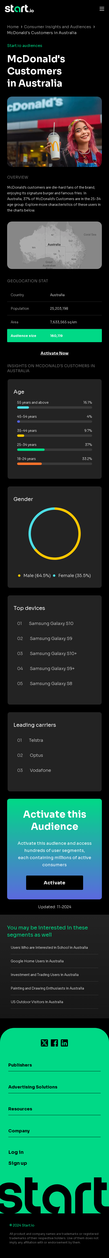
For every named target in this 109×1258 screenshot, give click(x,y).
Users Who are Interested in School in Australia (49, 947)
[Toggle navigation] (100, 8)
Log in (16, 1152)
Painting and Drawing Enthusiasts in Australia (47, 988)
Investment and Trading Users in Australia (45, 975)
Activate (54, 883)
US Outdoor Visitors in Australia (37, 1002)
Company (19, 1131)
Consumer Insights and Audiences (57, 26)
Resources (20, 1109)
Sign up (17, 1163)
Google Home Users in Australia (37, 961)
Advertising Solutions (32, 1087)
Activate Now (55, 353)
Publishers (20, 1065)
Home (13, 26)
